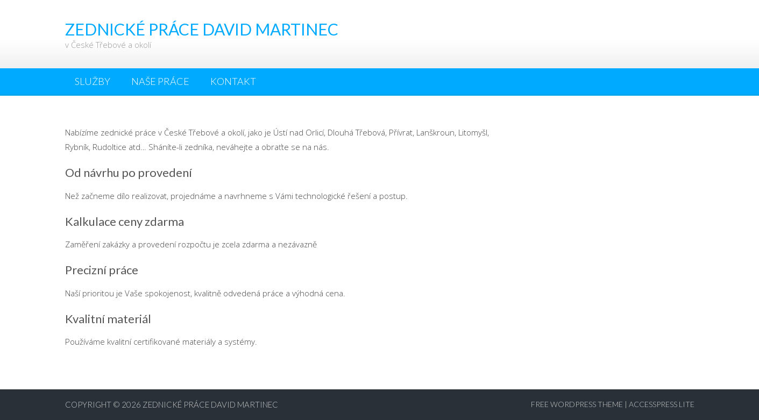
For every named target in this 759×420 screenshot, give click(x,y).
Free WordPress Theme (577, 404)
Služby (92, 81)
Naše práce (160, 81)
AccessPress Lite (661, 404)
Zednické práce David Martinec (210, 404)
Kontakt (233, 81)
